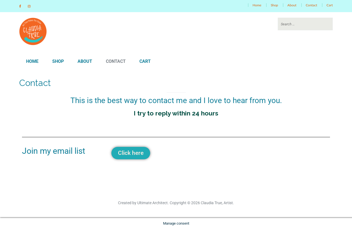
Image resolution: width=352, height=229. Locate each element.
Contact (311, 5)
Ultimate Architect (152, 203)
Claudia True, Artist (217, 203)
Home (256, 5)
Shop (274, 5)
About (291, 5)
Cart (329, 5)
